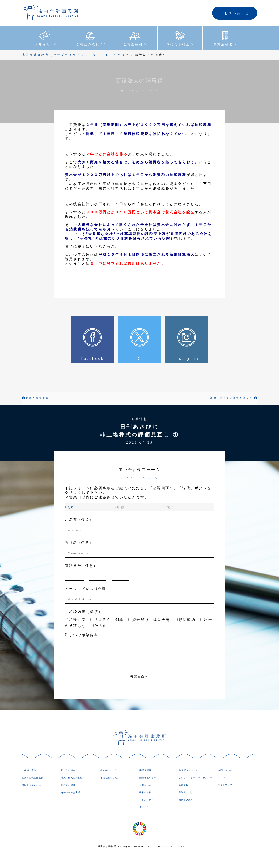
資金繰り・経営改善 (149, 620)
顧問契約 (185, 620)
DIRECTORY (175, 846)
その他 (99, 626)
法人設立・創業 (107, 620)
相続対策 (75, 620)
